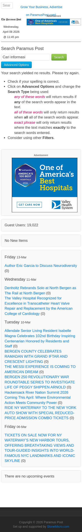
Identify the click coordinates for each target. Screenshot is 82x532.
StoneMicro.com (58, 526)
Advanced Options (16, 65)
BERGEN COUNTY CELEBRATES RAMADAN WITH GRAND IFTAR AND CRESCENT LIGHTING (36, 356)
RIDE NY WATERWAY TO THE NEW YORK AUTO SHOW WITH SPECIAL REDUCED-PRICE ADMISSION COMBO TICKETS (40, 413)
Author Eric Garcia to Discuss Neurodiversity (41, 266)
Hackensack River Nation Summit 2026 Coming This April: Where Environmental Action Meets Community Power (38, 397)
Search (59, 57)
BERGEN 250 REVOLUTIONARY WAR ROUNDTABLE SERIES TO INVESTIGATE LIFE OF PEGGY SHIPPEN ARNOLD (40, 382)
